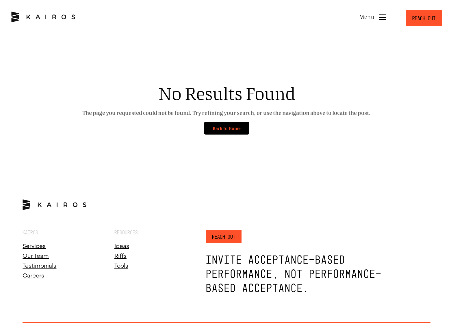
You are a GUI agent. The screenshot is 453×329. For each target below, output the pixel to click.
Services (34, 245)
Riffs (120, 255)
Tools (121, 265)
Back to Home (227, 128)
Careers (33, 274)
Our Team (36, 255)
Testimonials (39, 265)
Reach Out (424, 18)
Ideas (121, 245)
